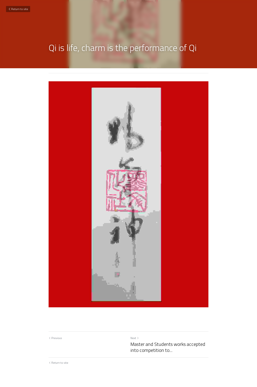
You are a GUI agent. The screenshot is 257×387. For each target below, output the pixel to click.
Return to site (18, 9)
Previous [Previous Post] (55, 338)
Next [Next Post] (135, 338)
